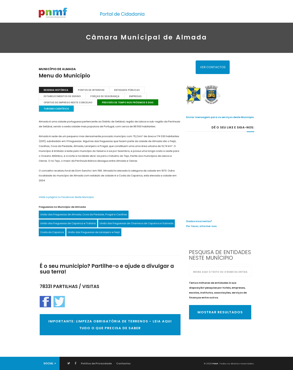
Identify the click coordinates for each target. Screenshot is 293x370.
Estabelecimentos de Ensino (62, 96)
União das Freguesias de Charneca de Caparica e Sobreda (136, 223)
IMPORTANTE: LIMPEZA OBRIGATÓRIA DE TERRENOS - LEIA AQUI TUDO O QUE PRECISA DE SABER (110, 324)
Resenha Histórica (56, 90)
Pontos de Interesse (91, 90)
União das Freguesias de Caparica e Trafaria (68, 223)
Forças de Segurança (104, 96)
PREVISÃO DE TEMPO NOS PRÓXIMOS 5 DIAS (127, 102)
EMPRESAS (135, 96)
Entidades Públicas (127, 90)
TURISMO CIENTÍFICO (56, 108)
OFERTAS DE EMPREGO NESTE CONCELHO (68, 102)
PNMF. (215, 363)
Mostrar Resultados (220, 312)
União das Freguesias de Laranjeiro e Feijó (94, 232)
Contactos (123, 363)
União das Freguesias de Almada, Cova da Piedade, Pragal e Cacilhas (83, 214)
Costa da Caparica (52, 232)
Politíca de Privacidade (96, 363)
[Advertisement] (220, 167)
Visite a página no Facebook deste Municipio (66, 197)
